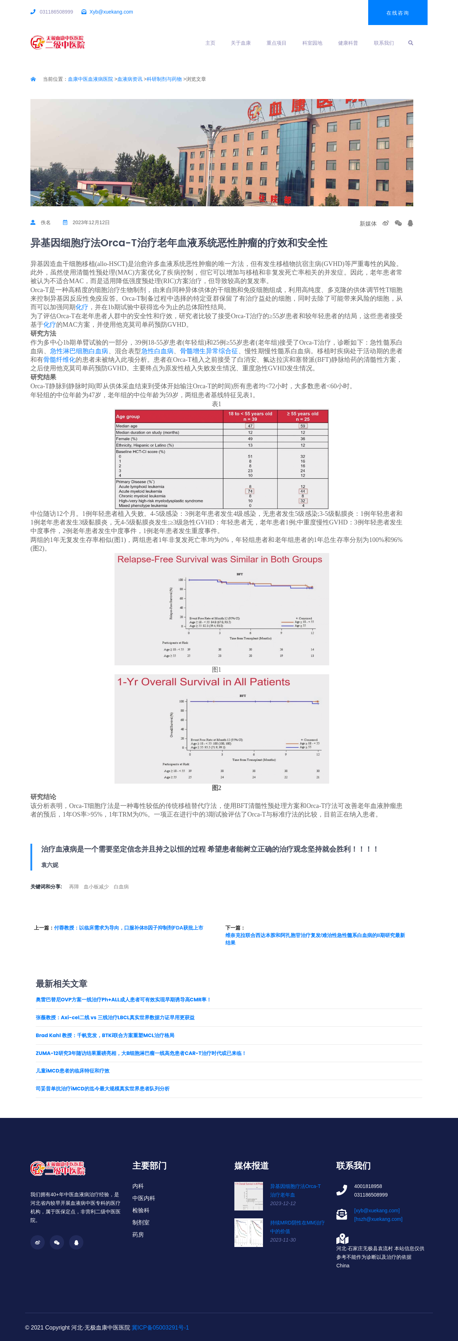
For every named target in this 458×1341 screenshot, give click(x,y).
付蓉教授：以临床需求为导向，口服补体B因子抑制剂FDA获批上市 (128, 928)
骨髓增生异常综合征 (209, 351)
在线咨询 (397, 13)
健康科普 (348, 43)
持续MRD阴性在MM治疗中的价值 (297, 1227)
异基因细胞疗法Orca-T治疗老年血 (295, 1190)
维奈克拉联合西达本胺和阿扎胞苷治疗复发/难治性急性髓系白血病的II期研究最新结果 (315, 939)
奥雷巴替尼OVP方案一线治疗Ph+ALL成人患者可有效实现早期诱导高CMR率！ (123, 1000)
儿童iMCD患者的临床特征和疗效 (72, 1071)
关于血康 (241, 43)
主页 (210, 43)
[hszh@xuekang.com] (378, 1219)
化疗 (81, 307)
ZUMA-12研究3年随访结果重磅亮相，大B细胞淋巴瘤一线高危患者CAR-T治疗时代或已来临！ (141, 1053)
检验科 (141, 1210)
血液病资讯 (129, 79)
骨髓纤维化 (59, 359)
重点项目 (277, 43)
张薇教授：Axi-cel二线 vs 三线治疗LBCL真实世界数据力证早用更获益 (115, 1018)
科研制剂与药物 (164, 79)
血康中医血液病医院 (90, 79)
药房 (138, 1235)
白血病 (121, 886)
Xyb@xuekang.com (111, 12)
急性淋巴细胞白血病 (79, 351)
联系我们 (384, 43)
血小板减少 (96, 886)
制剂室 (141, 1222)
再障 (74, 886)
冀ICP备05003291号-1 (160, 1328)
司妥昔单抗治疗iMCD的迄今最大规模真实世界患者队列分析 (103, 1089)
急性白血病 (157, 351)
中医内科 (143, 1198)
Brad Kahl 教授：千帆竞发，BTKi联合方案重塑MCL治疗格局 (105, 1035)
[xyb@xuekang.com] (377, 1210)
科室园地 (312, 43)
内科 (138, 1186)
